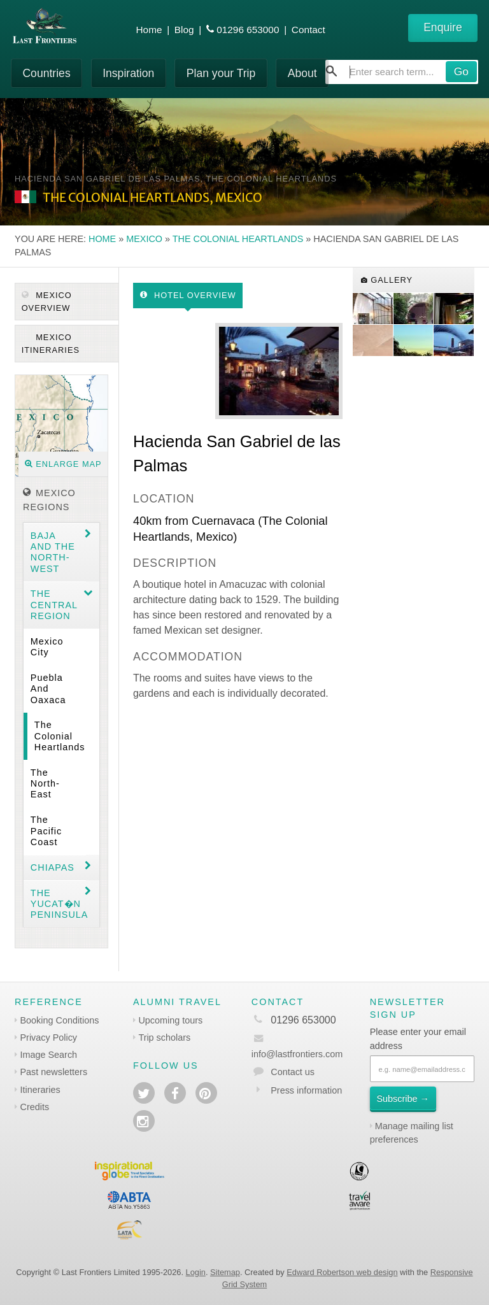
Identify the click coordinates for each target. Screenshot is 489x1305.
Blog (184, 29)
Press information (306, 1090)
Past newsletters (54, 1072)
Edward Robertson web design (342, 1272)
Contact (308, 29)
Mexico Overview (47, 301)
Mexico (144, 239)
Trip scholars (164, 1037)
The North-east (45, 783)
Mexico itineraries (51, 343)
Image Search (49, 1055)
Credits (35, 1107)
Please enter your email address (418, 1039)
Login (196, 1272)
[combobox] (401, 72)
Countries (46, 73)
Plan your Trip (221, 73)
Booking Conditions (59, 1020)
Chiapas (52, 867)
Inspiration (128, 73)
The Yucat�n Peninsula (58, 904)
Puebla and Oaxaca (48, 689)
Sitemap (225, 1272)
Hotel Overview (188, 295)
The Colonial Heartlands (238, 239)
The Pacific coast (46, 831)
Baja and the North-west (53, 552)
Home (149, 29)
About (302, 73)
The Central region (54, 604)
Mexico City (47, 646)
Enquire (442, 27)
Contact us (293, 1072)
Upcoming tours (170, 1020)
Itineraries (40, 1090)
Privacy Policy (49, 1037)
